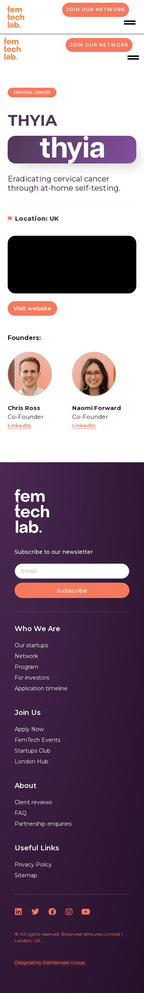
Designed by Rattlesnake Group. (50, 962)
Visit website (32, 308)
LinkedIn (19, 425)
